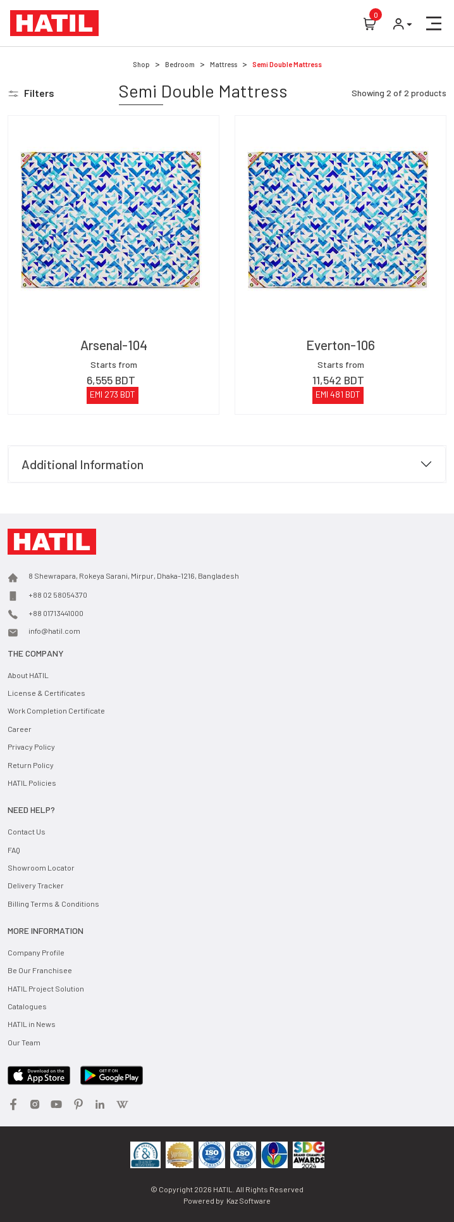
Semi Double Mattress (287, 64)
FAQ (14, 849)
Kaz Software (248, 1200)
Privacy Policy (31, 746)
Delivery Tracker (36, 885)
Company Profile (36, 952)
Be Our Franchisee (40, 970)
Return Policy (31, 764)
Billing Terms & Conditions (53, 903)
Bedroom (180, 64)
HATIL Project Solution (46, 988)
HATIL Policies (32, 782)
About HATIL (28, 675)
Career (20, 728)
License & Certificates (46, 692)
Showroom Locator (41, 867)
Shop (141, 64)
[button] (434, 23)
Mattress (223, 64)
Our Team (24, 1042)
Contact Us (27, 831)
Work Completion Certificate (56, 710)
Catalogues (27, 1006)
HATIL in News (32, 1023)
